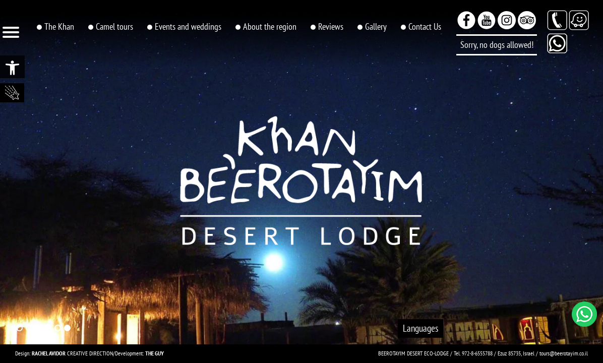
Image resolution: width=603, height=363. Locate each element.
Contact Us (424, 26)
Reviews (330, 26)
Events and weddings (188, 26)
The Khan (59, 26)
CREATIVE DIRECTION (72, 353)
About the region (269, 26)
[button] (12, 66)
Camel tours (114, 26)
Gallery (376, 26)
